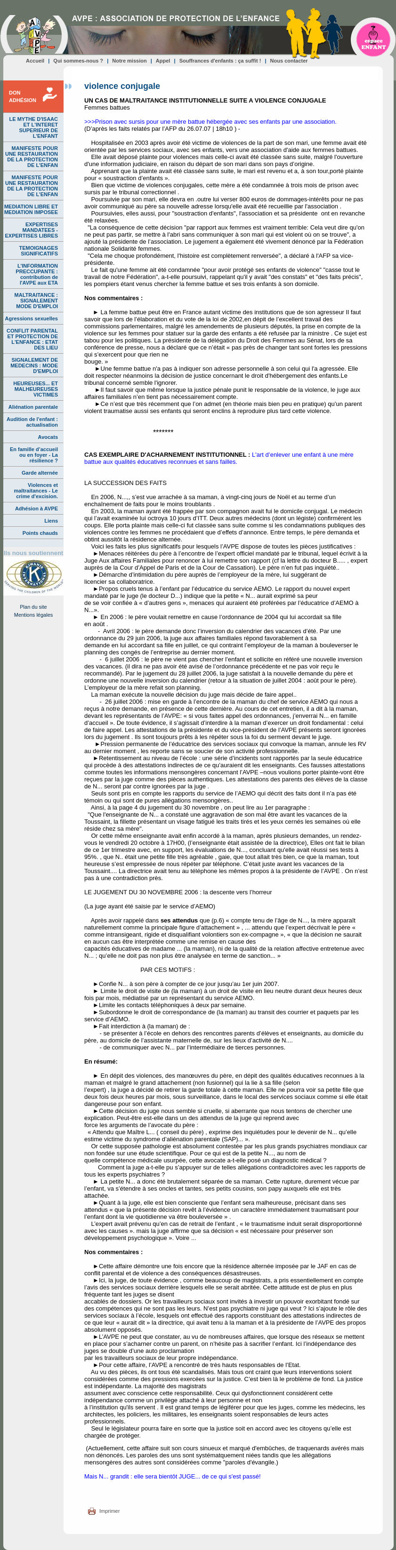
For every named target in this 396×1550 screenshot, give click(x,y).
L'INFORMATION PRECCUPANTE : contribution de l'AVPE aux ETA (37, 274)
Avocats (48, 437)
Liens (51, 521)
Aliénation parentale (33, 407)
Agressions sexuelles (31, 318)
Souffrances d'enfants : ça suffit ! (220, 61)
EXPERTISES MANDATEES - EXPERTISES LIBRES (31, 230)
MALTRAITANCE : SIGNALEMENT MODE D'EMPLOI (36, 300)
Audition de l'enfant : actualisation (32, 422)
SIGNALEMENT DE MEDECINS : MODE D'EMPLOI (34, 365)
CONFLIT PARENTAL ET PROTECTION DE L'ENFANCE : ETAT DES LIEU (32, 339)
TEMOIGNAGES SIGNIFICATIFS (38, 250)
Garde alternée (40, 473)
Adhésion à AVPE (36, 508)
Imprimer (109, 1511)
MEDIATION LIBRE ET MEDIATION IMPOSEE (31, 209)
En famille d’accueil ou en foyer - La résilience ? (34, 454)
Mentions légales (33, 615)
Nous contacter (289, 61)
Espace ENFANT (373, 36)
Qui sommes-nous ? (78, 61)
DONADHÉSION (22, 96)
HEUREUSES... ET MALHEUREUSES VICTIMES (35, 389)
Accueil (35, 61)
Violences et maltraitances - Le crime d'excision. (36, 490)
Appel (163, 61)
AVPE (34, 35)
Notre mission (129, 61)
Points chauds (40, 533)
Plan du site (33, 607)
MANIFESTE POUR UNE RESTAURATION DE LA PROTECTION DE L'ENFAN (31, 156)
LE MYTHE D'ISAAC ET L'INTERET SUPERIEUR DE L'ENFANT (33, 127)
